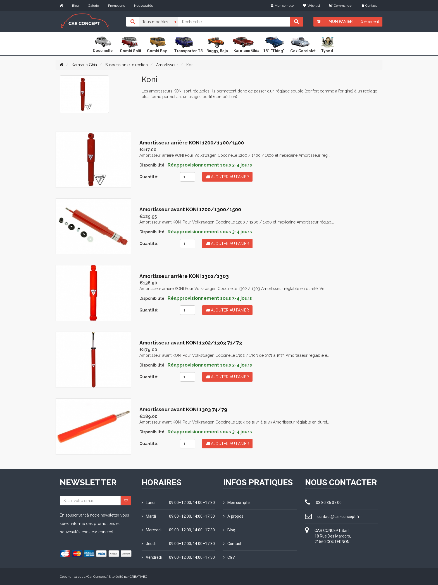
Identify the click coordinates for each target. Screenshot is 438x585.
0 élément (370, 21)
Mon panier (340, 21)
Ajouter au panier (227, 177)
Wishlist (311, 6)
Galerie (93, 6)
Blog (75, 6)
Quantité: (148, 177)
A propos (233, 516)
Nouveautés (143, 6)
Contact (369, 6)
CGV (229, 557)
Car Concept (96, 577)
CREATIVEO (138, 577)
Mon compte (282, 6)
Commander (341, 6)
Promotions (116, 6)
